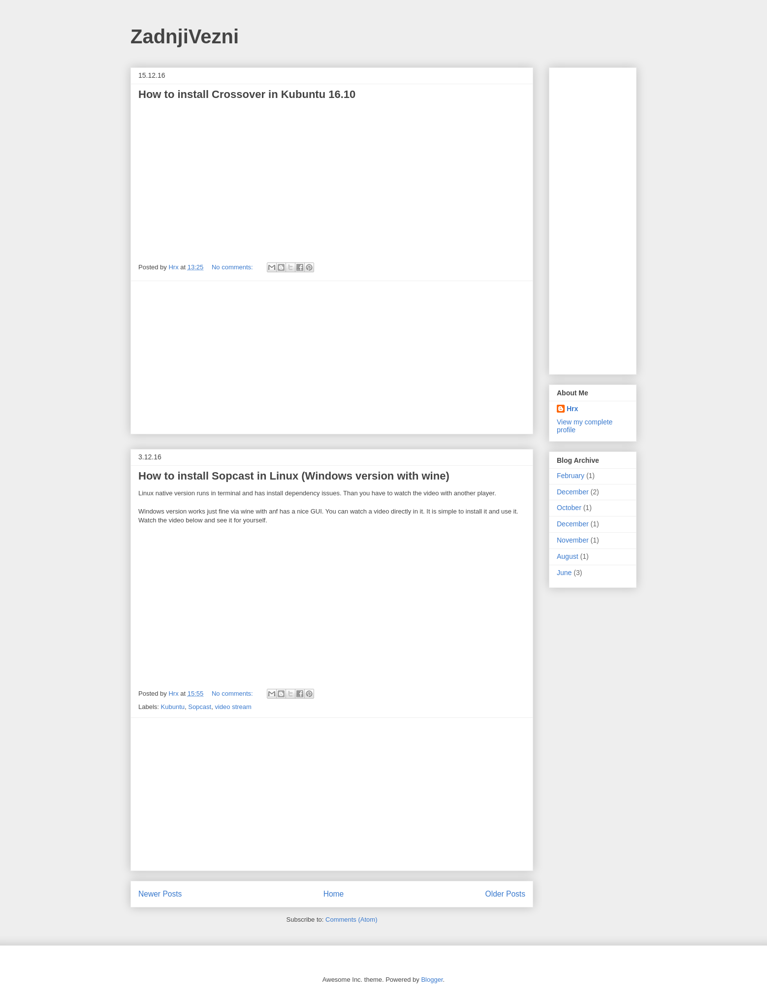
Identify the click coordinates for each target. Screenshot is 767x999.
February (570, 476)
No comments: (233, 267)
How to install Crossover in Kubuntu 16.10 (246, 94)
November (573, 540)
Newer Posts (160, 894)
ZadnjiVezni (184, 36)
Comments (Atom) (351, 919)
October (569, 508)
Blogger (432, 979)
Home (333, 894)
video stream (233, 706)
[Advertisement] (331, 357)
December (573, 492)
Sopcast (199, 706)
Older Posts (505, 894)
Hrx (572, 409)
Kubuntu (173, 706)
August (567, 556)
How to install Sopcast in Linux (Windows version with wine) (293, 476)
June (564, 573)
